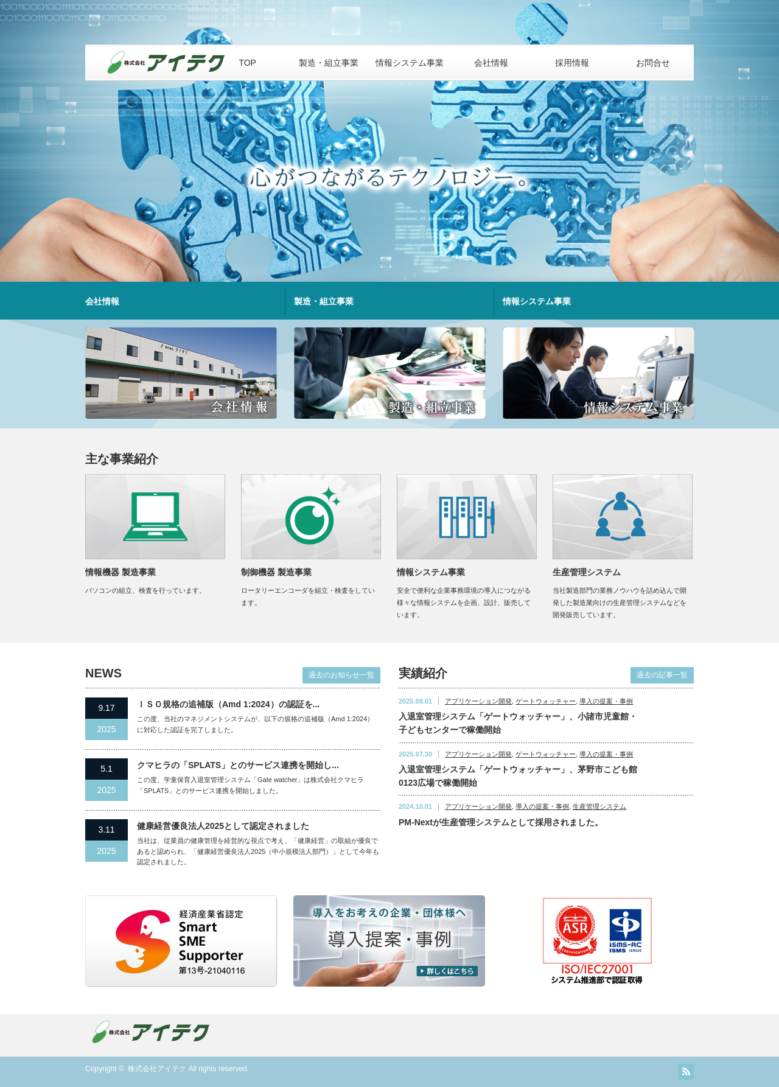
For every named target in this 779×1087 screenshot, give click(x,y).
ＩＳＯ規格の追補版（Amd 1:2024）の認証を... (228, 704)
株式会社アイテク (157, 1068)
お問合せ (653, 63)
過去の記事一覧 (662, 675)
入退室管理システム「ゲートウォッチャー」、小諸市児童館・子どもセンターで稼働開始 (518, 723)
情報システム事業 (410, 63)
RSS (686, 1072)
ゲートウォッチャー (545, 701)
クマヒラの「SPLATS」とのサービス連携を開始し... (238, 765)
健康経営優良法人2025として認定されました (223, 826)
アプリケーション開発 (478, 701)
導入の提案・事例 (606, 701)
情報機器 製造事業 (120, 572)
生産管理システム (587, 572)
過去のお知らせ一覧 (341, 675)
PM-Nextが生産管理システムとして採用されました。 (501, 822)
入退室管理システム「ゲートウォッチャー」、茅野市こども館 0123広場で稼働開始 (518, 776)
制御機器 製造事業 (276, 572)
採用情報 (572, 63)
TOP (247, 63)
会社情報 (491, 63)
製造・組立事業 (328, 63)
